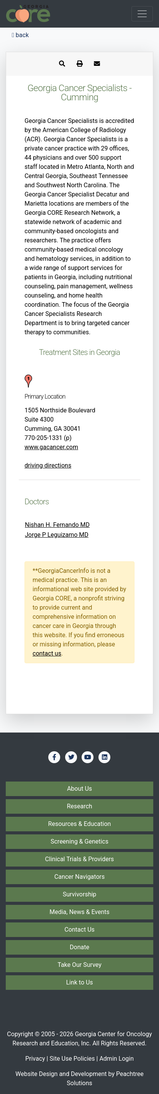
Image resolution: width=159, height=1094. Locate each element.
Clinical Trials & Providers (79, 859)
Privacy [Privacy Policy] (35, 1058)
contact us (47, 653)
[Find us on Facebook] (54, 757)
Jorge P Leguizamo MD (57, 534)
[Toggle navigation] (142, 13)
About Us (79, 788)
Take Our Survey (79, 964)
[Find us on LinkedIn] (104, 757)
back (20, 35)
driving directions (48, 465)
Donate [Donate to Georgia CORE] (79, 947)
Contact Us (79, 929)
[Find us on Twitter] (71, 757)
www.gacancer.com (51, 447)
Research (79, 806)
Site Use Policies (72, 1058)
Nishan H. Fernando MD (57, 524)
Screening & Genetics (79, 841)
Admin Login (116, 1058)
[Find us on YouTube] (87, 757)
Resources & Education (79, 823)
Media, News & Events (79, 912)
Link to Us (79, 982)
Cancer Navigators (79, 876)
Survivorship (80, 894)
